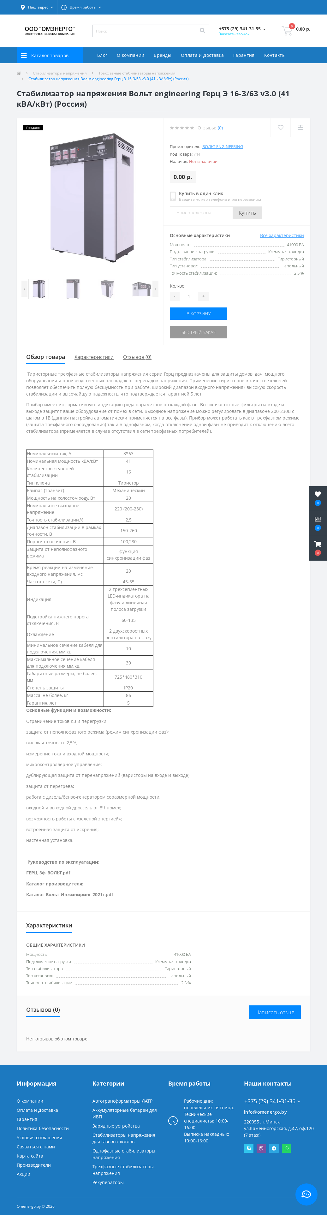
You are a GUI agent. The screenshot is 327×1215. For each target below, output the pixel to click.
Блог (102, 55)
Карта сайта (30, 1156)
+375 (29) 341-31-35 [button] (272, 1101)
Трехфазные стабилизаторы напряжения (136, 73)
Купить (247, 212)
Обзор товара (45, 356)
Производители (34, 1165)
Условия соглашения (39, 1138)
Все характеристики (282, 235)
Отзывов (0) (137, 357)
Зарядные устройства (116, 1126)
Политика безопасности (43, 1128)
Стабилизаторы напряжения (60, 73)
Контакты (275, 55)
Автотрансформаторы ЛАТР (122, 1101)
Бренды (162, 55)
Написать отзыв (274, 1012)
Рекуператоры (108, 1182)
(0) (220, 128)
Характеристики (94, 357)
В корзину (199, 314)
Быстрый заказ (198, 332)
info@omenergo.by (265, 1112)
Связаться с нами (36, 1147)
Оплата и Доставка (202, 55)
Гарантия (243, 55)
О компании (130, 55)
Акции (23, 1174)
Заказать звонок (234, 34)
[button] (37, 7)
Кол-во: (178, 286)
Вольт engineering (222, 146)
